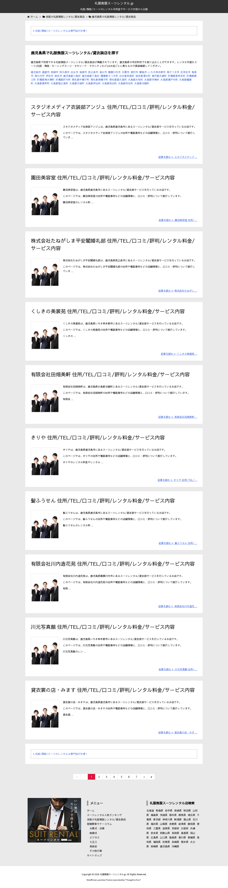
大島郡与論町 (141, 83)
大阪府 (184, 828)
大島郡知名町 (125, 83)
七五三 (93, 842)
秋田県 (187, 810)
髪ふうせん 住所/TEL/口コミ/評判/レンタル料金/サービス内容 (103, 500)
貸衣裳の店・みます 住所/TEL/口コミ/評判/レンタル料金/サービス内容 (113, 689)
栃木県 (173, 815)
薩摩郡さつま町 (109, 76)
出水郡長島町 (126, 76)
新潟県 (178, 819)
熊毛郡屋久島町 (118, 79)
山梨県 (163, 824)
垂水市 (103, 72)
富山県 (187, 819)
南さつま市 (173, 72)
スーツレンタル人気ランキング (104, 815)
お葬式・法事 (97, 828)
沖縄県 (175, 846)
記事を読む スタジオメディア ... (177, 157)
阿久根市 (64, 72)
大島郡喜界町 (42, 83)
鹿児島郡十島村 (90, 76)
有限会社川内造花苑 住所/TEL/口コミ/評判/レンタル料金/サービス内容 (113, 563)
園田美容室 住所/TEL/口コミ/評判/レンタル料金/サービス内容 (103, 177)
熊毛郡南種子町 (99, 79)
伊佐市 (49, 76)
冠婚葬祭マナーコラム (99, 824)
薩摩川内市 (114, 72)
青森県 (159, 810)
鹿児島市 (36, 72)
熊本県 (184, 842)
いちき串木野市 (156, 72)
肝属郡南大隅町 (46, 79)
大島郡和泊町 (109, 83)
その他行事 (96, 851)
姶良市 (58, 76)
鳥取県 (175, 833)
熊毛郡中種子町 (80, 79)
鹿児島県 (165, 846)
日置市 (125, 72)
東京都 (157, 819)
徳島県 (173, 837)
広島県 (154, 837)
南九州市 (40, 76)
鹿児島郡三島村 (72, 76)
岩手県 (168, 810)
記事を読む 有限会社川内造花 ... (177, 606)
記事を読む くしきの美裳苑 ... (179, 353)
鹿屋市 (46, 72)
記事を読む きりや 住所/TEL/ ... (177, 480)
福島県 (154, 815)
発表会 (93, 846)
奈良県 (154, 833)
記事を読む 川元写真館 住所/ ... (178, 669)
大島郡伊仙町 (93, 83)
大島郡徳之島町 (59, 83)
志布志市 (185, 72)
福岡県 (157, 842)
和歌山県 (165, 833)
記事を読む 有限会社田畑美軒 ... (177, 417)
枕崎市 (54, 72)
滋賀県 (166, 828)
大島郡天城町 (76, 83)
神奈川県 (167, 819)
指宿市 (83, 72)
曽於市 (134, 72)
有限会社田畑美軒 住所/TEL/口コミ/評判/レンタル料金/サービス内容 (110, 374)
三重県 (157, 828)
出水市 (74, 72)
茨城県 (163, 815)
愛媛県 (191, 837)
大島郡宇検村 (151, 79)
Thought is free (133, 880)
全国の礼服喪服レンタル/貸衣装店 (106, 819)
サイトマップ (94, 855)
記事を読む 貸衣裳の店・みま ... (177, 732)
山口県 (163, 837)
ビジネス (95, 837)
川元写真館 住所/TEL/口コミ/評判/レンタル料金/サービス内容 (103, 626)
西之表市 (93, 72)
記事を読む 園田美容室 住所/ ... (178, 220)
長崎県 (175, 842)
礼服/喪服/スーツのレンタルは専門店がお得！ (60, 30)
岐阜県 (182, 824)
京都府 (175, 828)
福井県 (154, 824)
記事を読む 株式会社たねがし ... (177, 290)
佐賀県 (166, 842)
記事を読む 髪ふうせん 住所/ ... (178, 543)
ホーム (90, 810)
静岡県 (191, 824)
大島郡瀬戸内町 (169, 79)
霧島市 (143, 72)
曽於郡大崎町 (159, 76)
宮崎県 (154, 846)
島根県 (184, 833)
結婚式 (93, 833)
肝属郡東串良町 (176, 76)
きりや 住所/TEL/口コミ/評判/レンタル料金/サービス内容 (98, 437)
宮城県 (178, 810)
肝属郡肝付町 (63, 79)
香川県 (182, 837)
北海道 (150, 810)
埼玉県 (191, 815)
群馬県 (182, 815)
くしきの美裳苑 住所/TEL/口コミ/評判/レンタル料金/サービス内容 (108, 311)
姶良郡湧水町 (143, 76)
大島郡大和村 (135, 79)
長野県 (173, 824)
